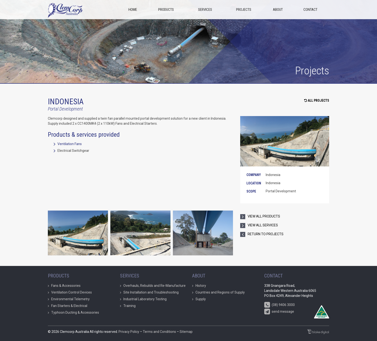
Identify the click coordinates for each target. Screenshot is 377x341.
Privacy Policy (129, 332)
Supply (200, 299)
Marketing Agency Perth (318, 331)
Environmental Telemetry (70, 299)
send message (279, 311)
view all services (263, 225)
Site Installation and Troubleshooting (151, 292)
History (200, 286)
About (278, 9)
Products (166, 9)
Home (132, 9)
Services (205, 9)
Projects (243, 9)
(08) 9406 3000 (279, 305)
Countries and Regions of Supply (220, 292)
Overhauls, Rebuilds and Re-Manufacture (154, 286)
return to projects (265, 234)
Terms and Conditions (159, 332)
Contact (310, 9)
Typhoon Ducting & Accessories (75, 312)
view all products (264, 216)
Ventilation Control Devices (71, 292)
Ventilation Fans (69, 144)
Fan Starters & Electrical (69, 306)
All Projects (316, 100)
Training (129, 306)
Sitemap (186, 332)
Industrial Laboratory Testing (145, 299)
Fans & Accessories (66, 286)
